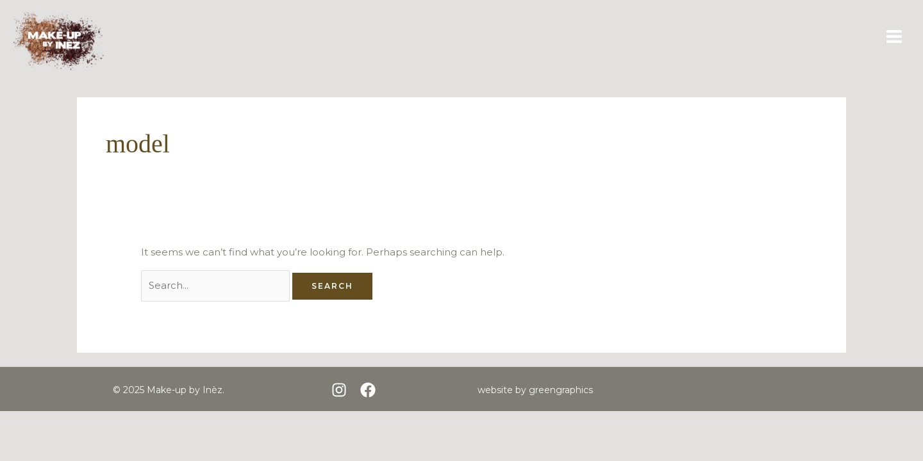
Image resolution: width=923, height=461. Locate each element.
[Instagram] (339, 390)
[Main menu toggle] (894, 36)
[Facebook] (368, 390)
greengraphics (561, 390)
